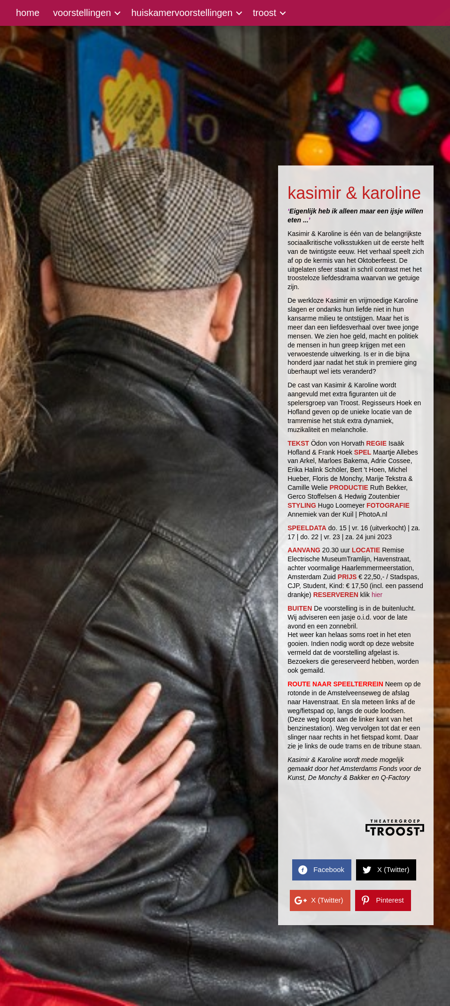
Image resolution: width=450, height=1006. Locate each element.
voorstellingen (82, 13)
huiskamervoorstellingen (182, 13)
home (27, 13)
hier (377, 594)
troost (264, 13)
